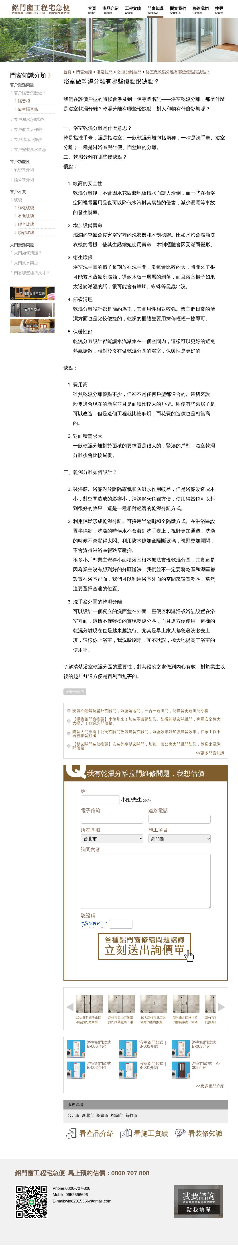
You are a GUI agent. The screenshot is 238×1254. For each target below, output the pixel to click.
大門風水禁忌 (26, 263)
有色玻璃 (26, 216)
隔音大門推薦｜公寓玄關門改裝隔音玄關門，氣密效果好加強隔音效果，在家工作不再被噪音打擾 (146, 733)
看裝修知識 (205, 1142)
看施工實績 (151, 1142)
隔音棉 (24, 101)
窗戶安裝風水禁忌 (30, 149)
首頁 (67, 72)
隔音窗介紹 (24, 180)
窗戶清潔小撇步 (28, 139)
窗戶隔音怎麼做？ (30, 93)
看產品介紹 (96, 1142)
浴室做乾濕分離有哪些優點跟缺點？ (178, 72)
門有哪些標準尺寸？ (32, 273)
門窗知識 (84, 72)
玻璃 (18, 200)
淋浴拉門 (105, 72)
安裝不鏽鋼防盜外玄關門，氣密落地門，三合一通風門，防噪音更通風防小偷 (140, 711)
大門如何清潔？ (28, 253)
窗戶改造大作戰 (28, 129)
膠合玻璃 (26, 224)
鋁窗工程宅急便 (41, 9)
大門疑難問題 (22, 245)
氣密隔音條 (28, 109)
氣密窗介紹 (24, 169)
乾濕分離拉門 (129, 72)
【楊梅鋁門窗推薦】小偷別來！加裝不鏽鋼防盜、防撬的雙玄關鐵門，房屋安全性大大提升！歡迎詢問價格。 (146, 721)
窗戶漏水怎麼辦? (29, 119)
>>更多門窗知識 (210, 753)
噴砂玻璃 (26, 232)
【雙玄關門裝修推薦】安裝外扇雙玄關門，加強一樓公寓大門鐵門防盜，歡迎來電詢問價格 (146, 746)
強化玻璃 (26, 208)
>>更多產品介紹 (210, 1095)
